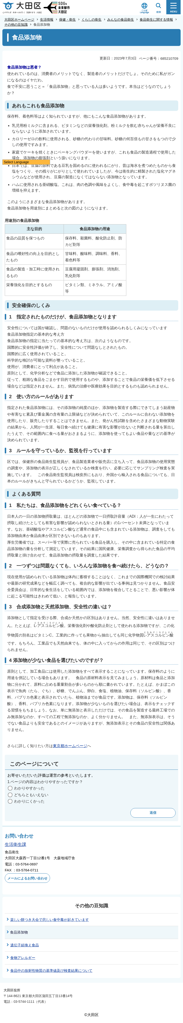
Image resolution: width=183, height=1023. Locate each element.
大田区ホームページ (19, 19)
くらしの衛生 (91, 19)
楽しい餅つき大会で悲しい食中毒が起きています (49, 920)
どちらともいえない (31, 795)
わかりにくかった (29, 801)
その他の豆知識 (16, 24)
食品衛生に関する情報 (156, 19)
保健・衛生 (67, 19)
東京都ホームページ (70, 746)
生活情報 (46, 19)
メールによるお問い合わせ (27, 878)
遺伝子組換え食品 (24, 945)
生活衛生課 (15, 844)
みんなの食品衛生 (120, 19)
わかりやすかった (29, 788)
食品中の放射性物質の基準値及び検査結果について (51, 970)
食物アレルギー (22, 958)
